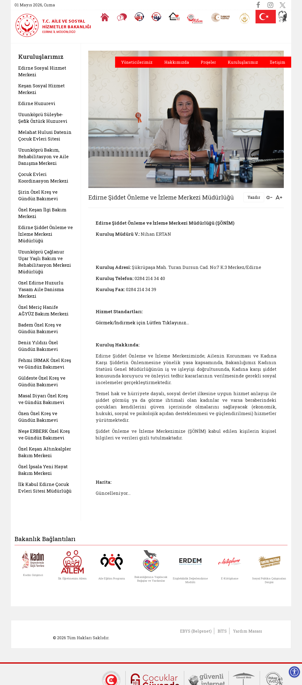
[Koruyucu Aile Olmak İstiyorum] (174, 16)
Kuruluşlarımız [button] (243, 62)
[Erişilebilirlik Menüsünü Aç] (294, 672)
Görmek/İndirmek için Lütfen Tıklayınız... (142, 323)
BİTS (222, 631)
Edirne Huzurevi (36, 103)
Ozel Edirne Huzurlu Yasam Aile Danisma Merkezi (41, 289)
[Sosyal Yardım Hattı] (156, 16)
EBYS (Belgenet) (195, 631)
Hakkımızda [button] (176, 62)
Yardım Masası (247, 631)
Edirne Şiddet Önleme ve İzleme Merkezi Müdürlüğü (45, 234)
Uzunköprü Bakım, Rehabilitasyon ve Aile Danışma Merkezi (43, 156)
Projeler (208, 62)
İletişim (277, 62)
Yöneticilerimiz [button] (136, 62)
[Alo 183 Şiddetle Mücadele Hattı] (139, 16)
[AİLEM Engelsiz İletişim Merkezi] (195, 18)
